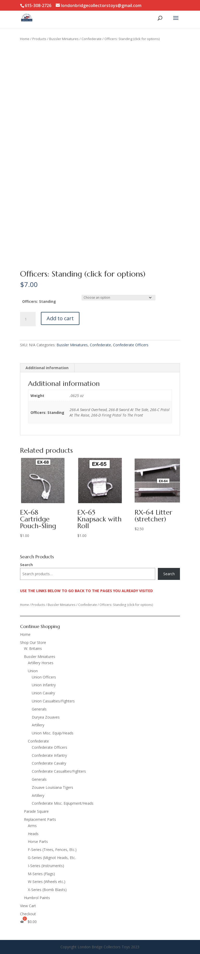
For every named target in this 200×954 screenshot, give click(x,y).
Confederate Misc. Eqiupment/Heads (62, 803)
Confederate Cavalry (49, 763)
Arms (32, 825)
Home (24, 38)
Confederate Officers (130, 344)
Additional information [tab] (47, 367)
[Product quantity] (28, 319)
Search (26, 564)
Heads (33, 833)
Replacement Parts (40, 819)
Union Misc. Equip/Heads (52, 733)
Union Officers (44, 677)
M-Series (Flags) (41, 873)
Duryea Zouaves (46, 717)
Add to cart (60, 318)
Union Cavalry (43, 692)
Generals (39, 709)
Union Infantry (44, 684)
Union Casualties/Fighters (53, 701)
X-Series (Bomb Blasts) (47, 889)
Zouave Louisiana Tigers (52, 787)
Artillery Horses (40, 662)
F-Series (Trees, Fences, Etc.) (52, 849)
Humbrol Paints (37, 897)
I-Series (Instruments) (46, 865)
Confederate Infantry (49, 755)
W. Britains (33, 648)
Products (39, 38)
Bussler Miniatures (64, 38)
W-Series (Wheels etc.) (46, 881)
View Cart (28, 905)
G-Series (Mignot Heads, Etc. (52, 857)
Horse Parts (38, 841)
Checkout (28, 913)
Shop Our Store (33, 642)
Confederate (92, 38)
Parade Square (36, 811)
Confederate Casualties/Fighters (59, 771)
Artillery (38, 724)
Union (33, 670)
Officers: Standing (39, 301)
